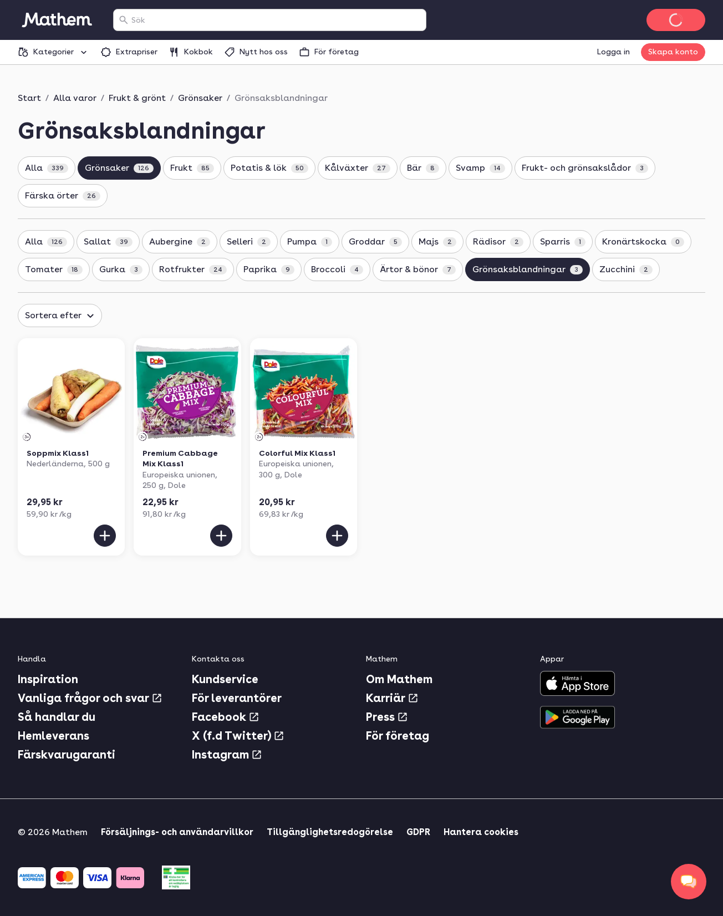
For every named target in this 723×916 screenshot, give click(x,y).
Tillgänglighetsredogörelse (330, 832)
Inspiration (48, 679)
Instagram (227, 754)
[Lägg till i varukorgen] (105, 536)
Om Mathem (399, 679)
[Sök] (123, 20)
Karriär (392, 698)
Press (387, 717)
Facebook (225, 717)
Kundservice (225, 679)
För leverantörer (237, 698)
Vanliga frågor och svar (90, 698)
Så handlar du (56, 717)
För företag (397, 735)
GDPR (418, 832)
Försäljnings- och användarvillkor (177, 832)
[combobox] (276, 19)
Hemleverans (53, 735)
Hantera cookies (481, 832)
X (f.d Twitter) (238, 735)
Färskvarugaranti (66, 754)
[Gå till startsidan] (56, 20)
